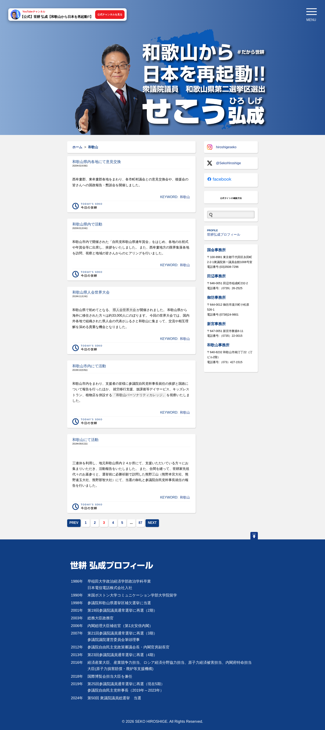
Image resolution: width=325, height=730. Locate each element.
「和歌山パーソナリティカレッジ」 (139, 395)
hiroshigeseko (221, 147)
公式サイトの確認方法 (231, 198)
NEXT (152, 522)
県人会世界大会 (124, 310)
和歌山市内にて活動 (89, 366)
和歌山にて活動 (85, 440)
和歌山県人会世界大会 (91, 292)
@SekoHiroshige (224, 163)
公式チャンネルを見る (109, 14)
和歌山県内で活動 (87, 224)
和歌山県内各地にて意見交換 (96, 162)
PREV (74, 522)
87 (140, 522)
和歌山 (185, 197)
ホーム (77, 147)
